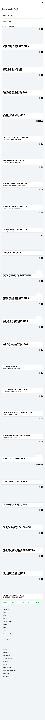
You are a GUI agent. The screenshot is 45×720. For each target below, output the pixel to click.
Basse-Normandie (7, 621)
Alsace (4, 612)
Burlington (5, 391)
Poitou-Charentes (7, 667)
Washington (5, 345)
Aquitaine (5, 615)
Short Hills (5, 139)
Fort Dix (4, 528)
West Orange (6, 277)
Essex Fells (5, 299)
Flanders (5, 437)
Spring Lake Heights (7, 185)
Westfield (5, 208)
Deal (4, 47)
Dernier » (5, 604)
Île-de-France (6, 676)
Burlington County (7, 21)
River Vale (5, 231)
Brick (4, 483)
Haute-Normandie (7, 643)
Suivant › (37, 602)
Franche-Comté (6, 640)
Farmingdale (6, 597)
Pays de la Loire (6, 661)
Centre (4, 630)
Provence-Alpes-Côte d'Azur (9, 670)
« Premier (5, 602)
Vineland (5, 162)
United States (14, 47)
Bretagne (5, 627)
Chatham (5, 322)
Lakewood (5, 116)
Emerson (5, 254)
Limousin (5, 649)
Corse (4, 636)
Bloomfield (5, 460)
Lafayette (5, 368)
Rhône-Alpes (6, 673)
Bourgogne (5, 624)
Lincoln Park (6, 70)
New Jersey (8, 47)
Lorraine (5, 652)
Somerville (5, 574)
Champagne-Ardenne (8, 633)
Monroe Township (7, 506)
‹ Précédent (12, 602)
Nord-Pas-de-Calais (7, 658)
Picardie (5, 664)
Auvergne (5, 618)
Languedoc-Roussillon (8, 646)
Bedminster (5, 414)
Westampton (6, 93)
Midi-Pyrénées (6, 655)
